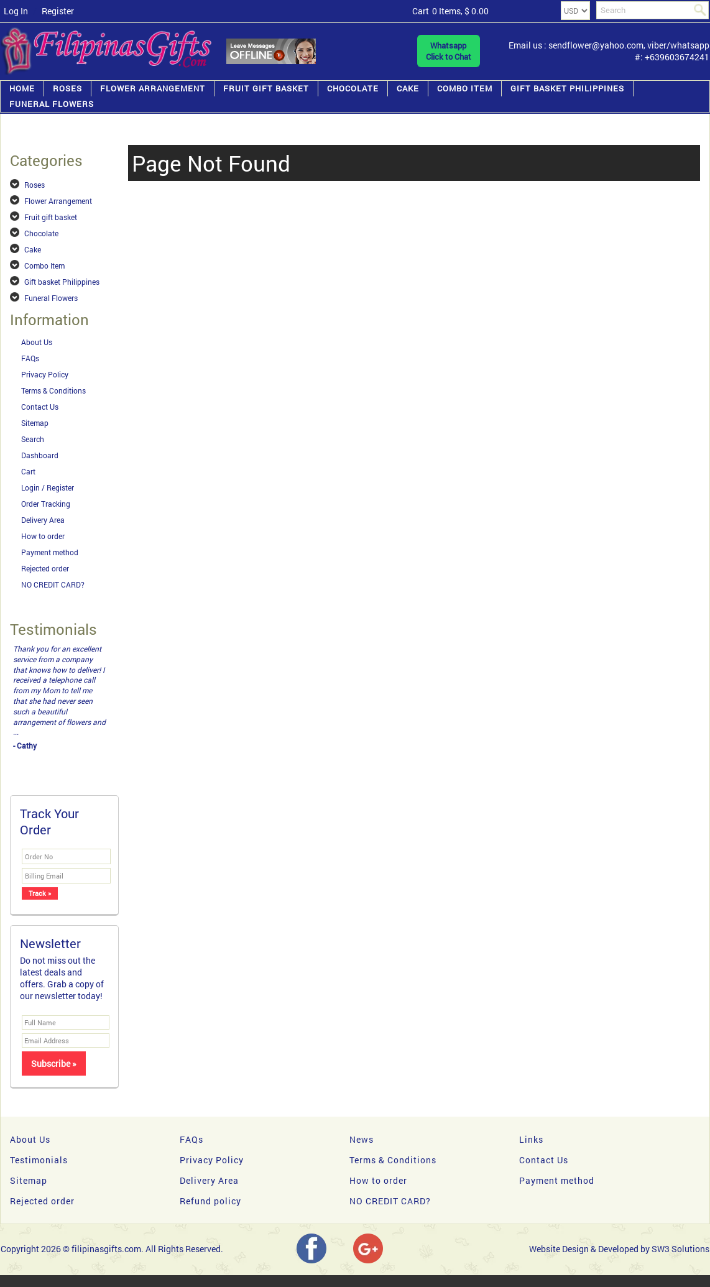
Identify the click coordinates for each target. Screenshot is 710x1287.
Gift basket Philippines (567, 88)
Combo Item (464, 88)
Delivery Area (43, 520)
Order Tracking (45, 504)
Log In (16, 11)
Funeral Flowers (51, 103)
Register (58, 11)
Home (22, 88)
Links (531, 1139)
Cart (28, 471)
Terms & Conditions (53, 390)
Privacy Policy (44, 374)
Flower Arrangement (152, 88)
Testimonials (39, 1160)
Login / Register (47, 487)
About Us (36, 342)
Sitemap (34, 423)
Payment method (49, 552)
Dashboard (39, 455)
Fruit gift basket (266, 88)
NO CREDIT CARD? (53, 584)
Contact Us (39, 407)
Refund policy (210, 1201)
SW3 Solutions (680, 1249)
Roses (67, 88)
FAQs (30, 358)
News (361, 1139)
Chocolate (353, 88)
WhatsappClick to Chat (448, 51)
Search (32, 439)
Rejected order (45, 568)
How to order (43, 536)
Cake (408, 88)
